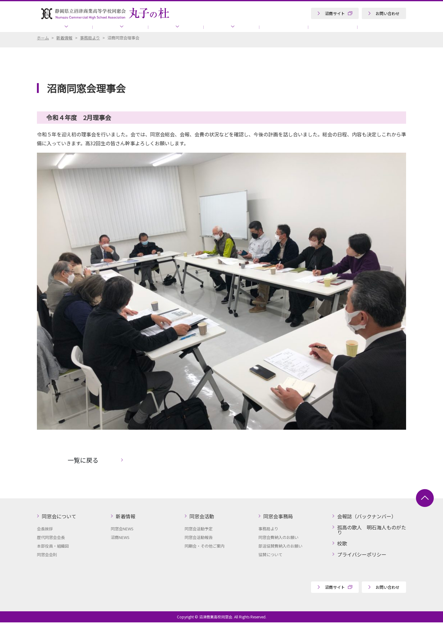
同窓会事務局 (211, 31)
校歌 (342, 551)
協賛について (297, 31)
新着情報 (113, 31)
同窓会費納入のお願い (278, 546)
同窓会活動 (160, 31)
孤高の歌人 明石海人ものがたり (363, 31)
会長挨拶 (45, 537)
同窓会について (62, 31)
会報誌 (257, 31)
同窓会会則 (47, 563)
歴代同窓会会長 (51, 546)
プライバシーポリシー (361, 563)
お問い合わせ (388, 13)
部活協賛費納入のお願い (280, 554)
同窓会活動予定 (199, 537)
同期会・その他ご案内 (205, 554)
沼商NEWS (120, 546)
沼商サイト (335, 13)
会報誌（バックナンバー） (366, 524)
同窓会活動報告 (199, 546)
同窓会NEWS (122, 537)
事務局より (268, 537)
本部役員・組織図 (53, 554)
